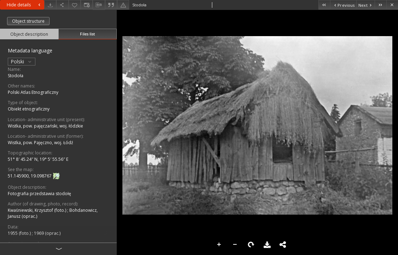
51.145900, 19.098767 (30, 176)
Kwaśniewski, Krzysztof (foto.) (37, 210)
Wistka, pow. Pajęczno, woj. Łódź (40, 143)
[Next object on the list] (365, 5)
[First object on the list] (324, 5)
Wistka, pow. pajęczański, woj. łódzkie (45, 126)
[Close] (392, 5)
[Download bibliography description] (99, 5)
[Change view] (87, 5)
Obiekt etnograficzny (29, 109)
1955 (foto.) (20, 233)
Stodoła (15, 76)
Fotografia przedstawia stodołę (39, 194)
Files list (87, 33)
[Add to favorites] (75, 5)
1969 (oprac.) (47, 233)
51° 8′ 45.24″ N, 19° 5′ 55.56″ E (38, 159)
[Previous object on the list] (343, 5)
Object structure (28, 21)
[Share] (62, 5)
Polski (22, 61)
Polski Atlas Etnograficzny (33, 92)
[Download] (50, 5)
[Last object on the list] (380, 5)
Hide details (24, 5)
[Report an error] (123, 5)
